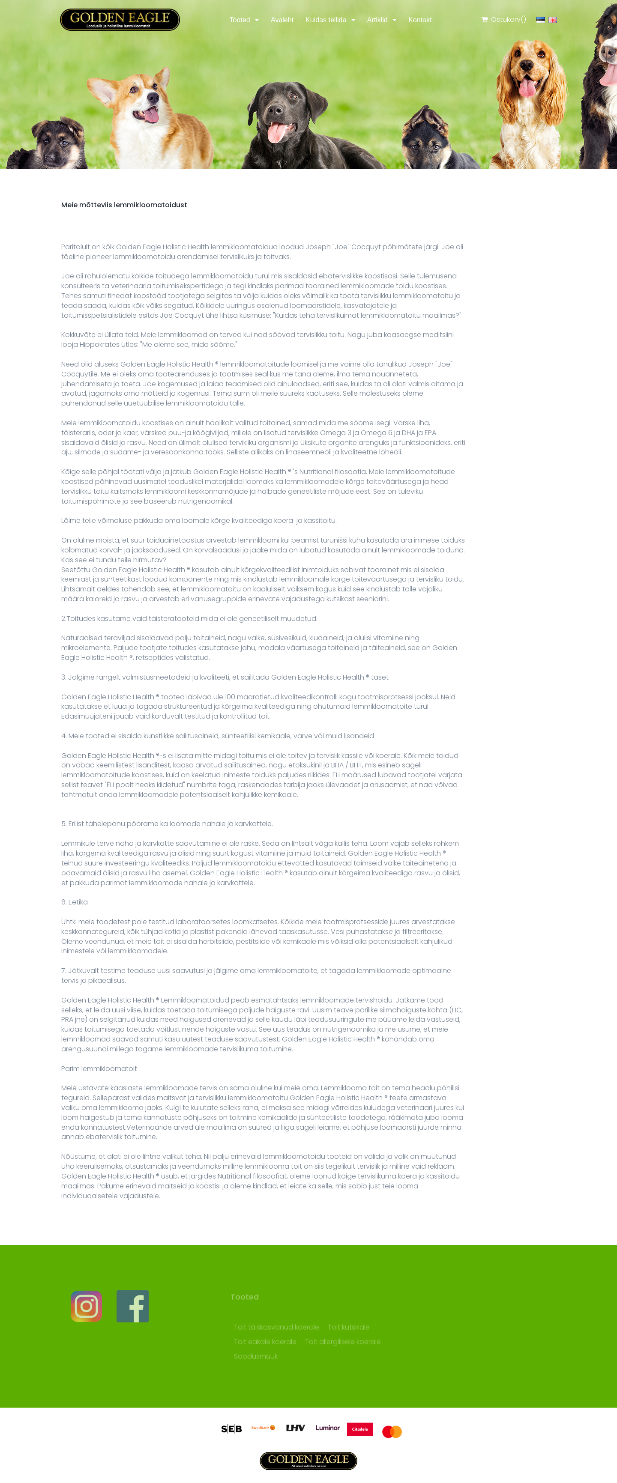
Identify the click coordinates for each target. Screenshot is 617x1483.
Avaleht (282, 20)
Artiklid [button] (378, 20)
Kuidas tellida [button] (327, 20)
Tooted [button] (241, 20)
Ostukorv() (503, 19)
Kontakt (419, 20)
